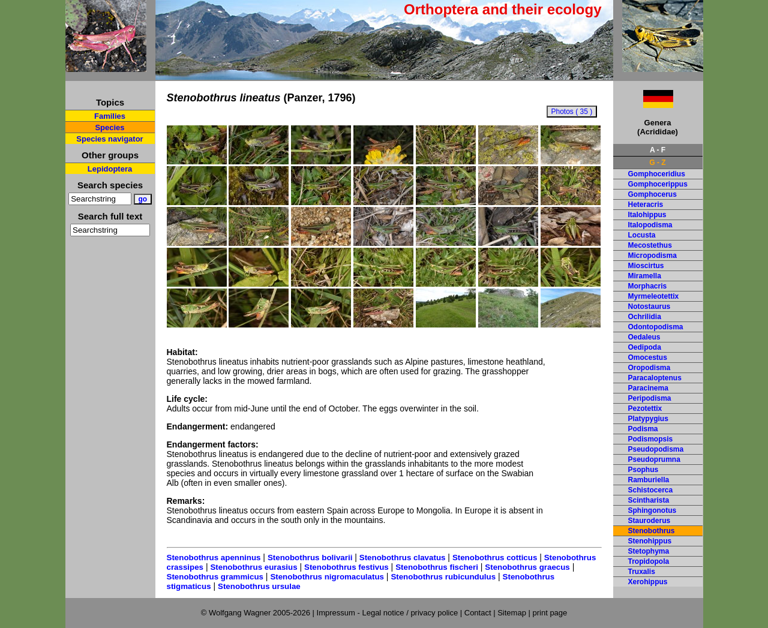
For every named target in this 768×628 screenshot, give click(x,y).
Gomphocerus (652, 194)
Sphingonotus (652, 510)
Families (109, 116)
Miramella (644, 276)
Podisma (643, 429)
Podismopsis (650, 439)
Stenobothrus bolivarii (310, 557)
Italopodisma (650, 225)
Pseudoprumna (654, 459)
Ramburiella (649, 480)
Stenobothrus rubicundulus (443, 576)
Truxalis (641, 571)
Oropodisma (649, 367)
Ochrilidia (644, 317)
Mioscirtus (646, 266)
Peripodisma (649, 398)
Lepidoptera (110, 168)
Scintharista (649, 500)
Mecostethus (650, 245)
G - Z (657, 162)
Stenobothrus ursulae (259, 586)
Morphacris (647, 286)
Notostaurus (649, 306)
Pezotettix (645, 408)
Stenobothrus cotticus (494, 557)
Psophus (643, 469)
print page (549, 612)
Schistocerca (650, 490)
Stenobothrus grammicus (215, 576)
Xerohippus (648, 582)
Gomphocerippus (658, 184)
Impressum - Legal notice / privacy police (388, 612)
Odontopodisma (655, 327)
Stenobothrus (651, 531)
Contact (477, 612)
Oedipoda (644, 347)
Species (109, 127)
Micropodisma (652, 255)
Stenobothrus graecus (527, 567)
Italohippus (647, 215)
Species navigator (109, 138)
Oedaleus (644, 337)
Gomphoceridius (656, 174)
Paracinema (648, 388)
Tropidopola (649, 561)
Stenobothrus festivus (346, 567)
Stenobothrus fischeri (436, 567)
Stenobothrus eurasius (253, 567)
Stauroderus (649, 520)
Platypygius (648, 418)
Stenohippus (650, 541)
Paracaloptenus (655, 378)
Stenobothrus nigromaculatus (327, 576)
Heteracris (646, 204)
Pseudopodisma (656, 449)
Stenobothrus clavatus (402, 557)
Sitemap (511, 612)
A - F (657, 150)
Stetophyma (649, 551)
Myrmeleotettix (653, 296)
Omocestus (647, 357)
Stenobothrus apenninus (214, 557)
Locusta (642, 235)
